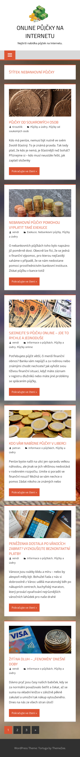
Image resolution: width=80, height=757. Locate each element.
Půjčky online (25, 347)
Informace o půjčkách (40, 342)
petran (16, 448)
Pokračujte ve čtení (23, 171)
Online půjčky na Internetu (40, 31)
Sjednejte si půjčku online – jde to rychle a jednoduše (39, 335)
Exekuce (32, 232)
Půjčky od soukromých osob (33, 122)
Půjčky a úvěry (38, 127)
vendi (15, 232)
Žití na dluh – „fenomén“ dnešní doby (37, 661)
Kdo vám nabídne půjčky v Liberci (37, 443)
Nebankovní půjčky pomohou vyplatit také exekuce (34, 225)
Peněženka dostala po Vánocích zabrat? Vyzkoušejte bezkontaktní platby (39, 548)
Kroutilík (17, 127)
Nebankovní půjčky (49, 232)
